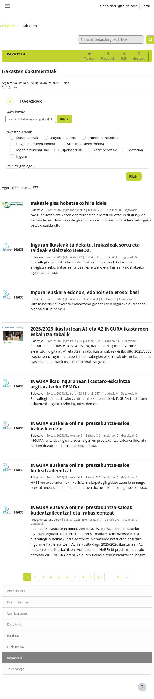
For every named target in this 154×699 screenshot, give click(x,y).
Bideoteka (37, 257)
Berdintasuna (18, 602)
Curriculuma (17, 613)
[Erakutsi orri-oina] (142, 687)
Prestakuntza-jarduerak (46, 519)
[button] (88, 6)
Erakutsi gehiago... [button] (20, 165)
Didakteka (8, 25)
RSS (123, 56)
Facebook (108, 56)
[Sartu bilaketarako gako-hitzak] (111, 39)
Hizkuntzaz (16, 646)
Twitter (89, 56)
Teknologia (16, 669)
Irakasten (14, 657)
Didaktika (14, 624)
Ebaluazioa (15, 635)
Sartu (145, 6)
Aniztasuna (16, 590)
